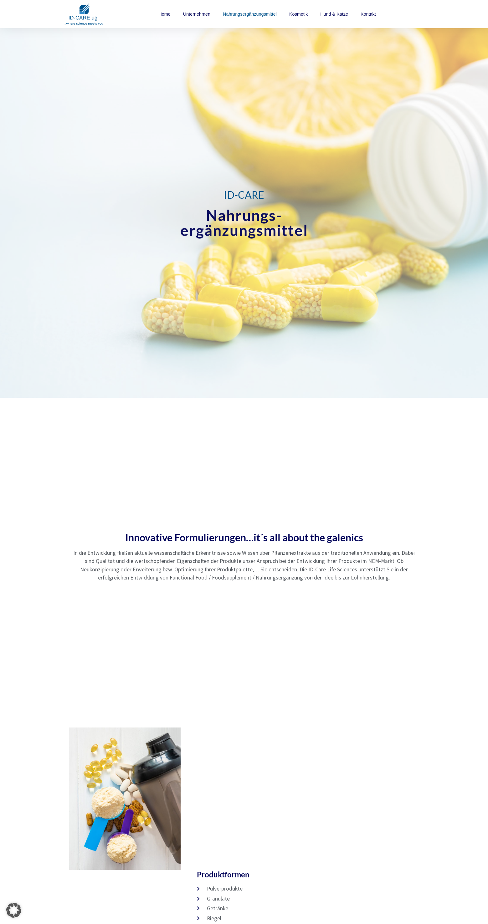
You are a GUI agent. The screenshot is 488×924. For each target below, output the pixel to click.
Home (164, 14)
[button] (14, 910)
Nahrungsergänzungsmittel (250, 14)
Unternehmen (196, 14)
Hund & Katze (334, 14)
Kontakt (368, 14)
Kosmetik (298, 14)
